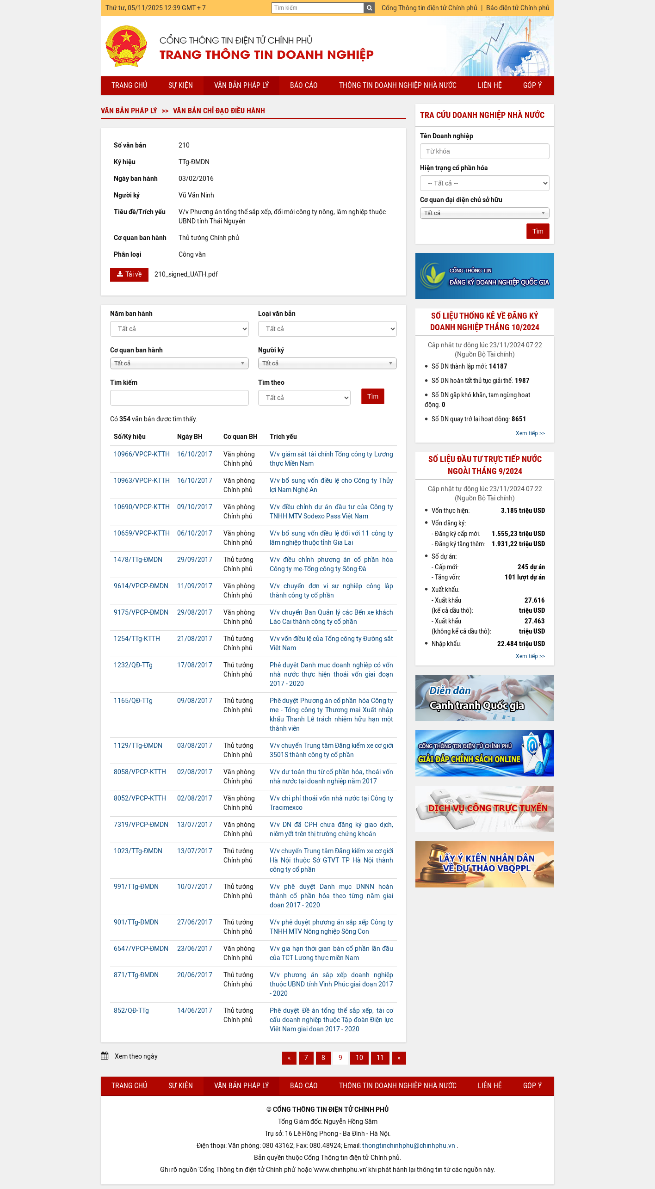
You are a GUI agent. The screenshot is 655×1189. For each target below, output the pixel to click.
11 (380, 1058)
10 (359, 1058)
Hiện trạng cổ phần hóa (454, 168)
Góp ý (532, 85)
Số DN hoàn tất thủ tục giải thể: (481, 380)
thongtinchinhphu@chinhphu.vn (408, 1146)
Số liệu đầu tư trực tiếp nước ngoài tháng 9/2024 (485, 465)
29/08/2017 (194, 612)
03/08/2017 (194, 746)
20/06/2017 (194, 975)
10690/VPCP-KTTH (142, 507)
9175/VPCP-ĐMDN (141, 612)
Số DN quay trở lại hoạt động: (479, 419)
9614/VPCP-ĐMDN (141, 586)
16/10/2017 (194, 454)
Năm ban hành (131, 314)
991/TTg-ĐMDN (136, 887)
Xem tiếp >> (530, 433)
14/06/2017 (194, 1011)
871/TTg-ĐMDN (136, 975)
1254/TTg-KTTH (137, 639)
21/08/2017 (194, 639)
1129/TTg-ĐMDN (138, 746)
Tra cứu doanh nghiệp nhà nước (482, 115)
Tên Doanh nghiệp (446, 136)
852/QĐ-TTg (131, 1011)
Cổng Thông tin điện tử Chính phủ (429, 8)
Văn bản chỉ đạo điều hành (219, 110)
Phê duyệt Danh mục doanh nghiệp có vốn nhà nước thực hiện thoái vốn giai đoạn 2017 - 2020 (331, 674)
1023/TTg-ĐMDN (138, 851)
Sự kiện (180, 85)
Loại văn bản (277, 314)
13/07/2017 (194, 825)
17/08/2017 (194, 665)
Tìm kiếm (123, 383)
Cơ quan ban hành (136, 350)
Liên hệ (490, 85)
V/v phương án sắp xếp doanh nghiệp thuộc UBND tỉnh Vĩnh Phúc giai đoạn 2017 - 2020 (331, 984)
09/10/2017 (194, 507)
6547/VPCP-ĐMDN (141, 949)
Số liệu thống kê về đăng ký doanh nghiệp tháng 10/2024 (484, 322)
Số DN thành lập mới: (469, 366)
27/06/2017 (194, 922)
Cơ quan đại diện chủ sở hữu (461, 200)
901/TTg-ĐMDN (136, 922)
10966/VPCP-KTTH (142, 454)
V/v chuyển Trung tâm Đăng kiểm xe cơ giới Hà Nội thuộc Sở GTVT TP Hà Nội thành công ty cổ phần (331, 860)
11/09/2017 (194, 586)
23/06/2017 (194, 949)
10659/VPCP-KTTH (142, 533)
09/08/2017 (194, 701)
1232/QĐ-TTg (133, 665)
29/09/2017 (194, 560)
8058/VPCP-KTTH (140, 772)
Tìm (372, 396)
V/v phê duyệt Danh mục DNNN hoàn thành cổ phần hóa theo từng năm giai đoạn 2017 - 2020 (331, 896)
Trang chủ (129, 85)
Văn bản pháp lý (241, 85)
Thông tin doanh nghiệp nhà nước (398, 85)
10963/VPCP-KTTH (142, 481)
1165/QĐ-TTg (133, 701)
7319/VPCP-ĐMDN (141, 825)
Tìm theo (271, 383)
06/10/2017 (194, 533)
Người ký (271, 350)
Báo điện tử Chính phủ (518, 8)
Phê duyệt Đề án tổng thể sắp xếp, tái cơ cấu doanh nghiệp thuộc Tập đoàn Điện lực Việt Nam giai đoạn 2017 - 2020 (331, 1020)
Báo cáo (304, 85)
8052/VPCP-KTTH (140, 798)
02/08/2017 (194, 772)
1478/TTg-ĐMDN (138, 560)
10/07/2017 (194, 887)
